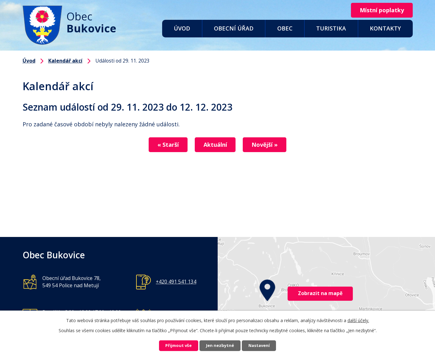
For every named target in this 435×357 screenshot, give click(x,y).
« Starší (163, 145)
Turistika (331, 28)
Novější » (270, 145)
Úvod (182, 28)
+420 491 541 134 (176, 281)
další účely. (358, 319)
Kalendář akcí (65, 60)
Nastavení (265, 345)
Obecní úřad (233, 28)
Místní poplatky (379, 10)
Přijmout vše (172, 345)
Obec (285, 28)
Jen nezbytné (220, 345)
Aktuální (215, 145)
